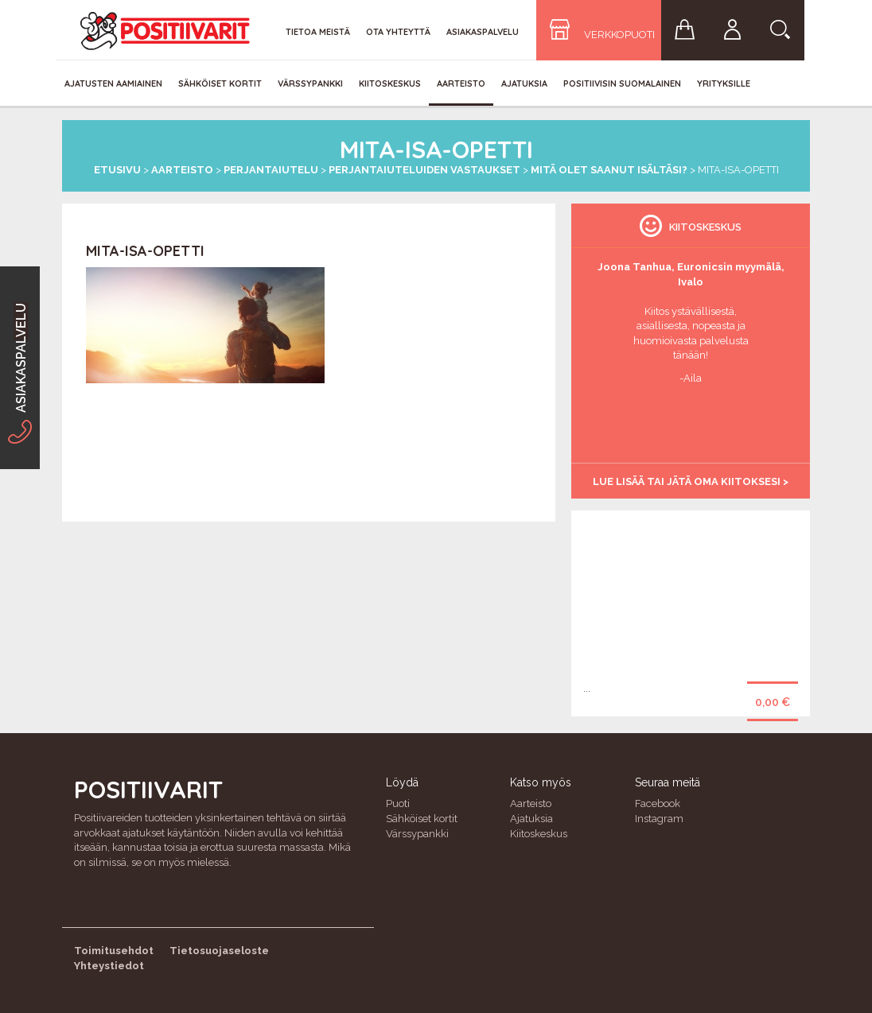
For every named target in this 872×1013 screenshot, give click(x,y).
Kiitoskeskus (390, 83)
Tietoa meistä (318, 31)
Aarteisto (461, 83)
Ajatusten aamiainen (113, 83)
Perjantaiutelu (271, 170)
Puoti (398, 803)
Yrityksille (723, 83)
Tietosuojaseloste (219, 951)
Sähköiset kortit (220, 83)
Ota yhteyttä (398, 31)
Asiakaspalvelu (482, 31)
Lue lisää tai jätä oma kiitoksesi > (690, 481)
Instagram (659, 819)
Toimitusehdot (114, 951)
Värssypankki (310, 83)
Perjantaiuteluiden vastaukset (424, 170)
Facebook (657, 803)
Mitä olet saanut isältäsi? (609, 170)
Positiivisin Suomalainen (622, 83)
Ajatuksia (524, 83)
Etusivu (117, 170)
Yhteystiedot (109, 966)
